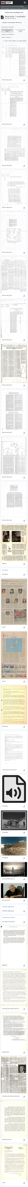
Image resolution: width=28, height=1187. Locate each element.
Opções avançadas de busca (12, 22)
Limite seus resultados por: (14, 12)
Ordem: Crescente (6, 37)
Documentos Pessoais (8, 917)
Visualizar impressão (8, 27)
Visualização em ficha (7, 30)
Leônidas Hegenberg (8, 906)
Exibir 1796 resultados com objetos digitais (14, 40)
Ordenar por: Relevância (8, 34)
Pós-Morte (5, 570)
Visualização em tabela (20, 30)
